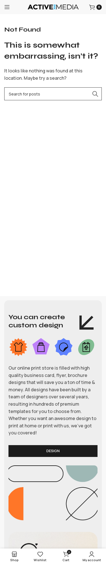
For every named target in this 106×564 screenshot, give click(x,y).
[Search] (53, 93)
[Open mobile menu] (7, 7)
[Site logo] (53, 6)
